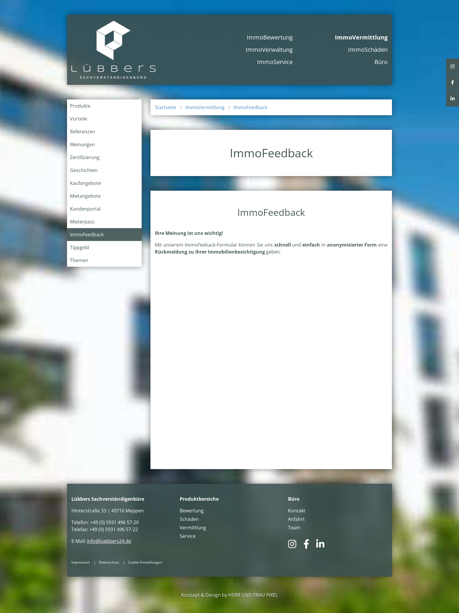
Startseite (165, 107)
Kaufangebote (85, 183)
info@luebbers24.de (109, 541)
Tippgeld (79, 247)
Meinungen (82, 144)
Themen (79, 260)
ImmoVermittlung (361, 37)
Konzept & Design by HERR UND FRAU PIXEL (229, 595)
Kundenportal (85, 209)
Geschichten (83, 170)
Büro (381, 62)
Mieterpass (82, 221)
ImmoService (275, 62)
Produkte (80, 106)
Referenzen (82, 131)
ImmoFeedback (87, 234)
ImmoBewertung (270, 37)
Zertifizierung (85, 157)
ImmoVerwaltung (269, 50)
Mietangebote (85, 196)
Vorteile (78, 119)
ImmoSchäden (368, 50)
